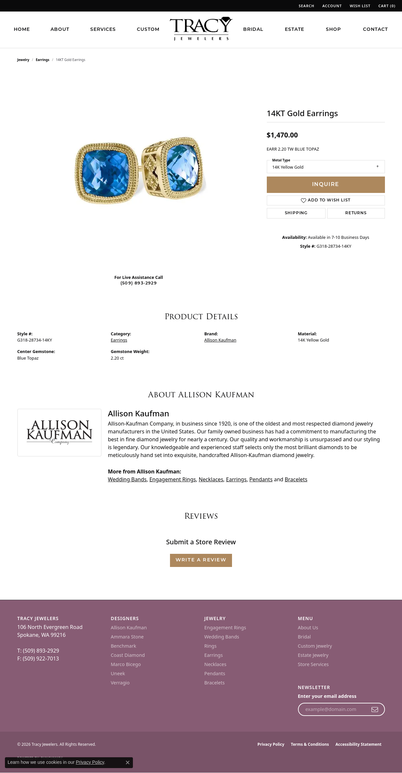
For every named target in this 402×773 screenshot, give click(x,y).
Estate (294, 29)
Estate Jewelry (313, 655)
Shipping (296, 213)
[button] (305, 5)
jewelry (23, 59)
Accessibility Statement (358, 744)
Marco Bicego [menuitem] (126, 664)
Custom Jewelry (315, 646)
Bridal (253, 29)
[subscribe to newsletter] (375, 709)
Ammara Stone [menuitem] (127, 637)
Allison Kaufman (220, 340)
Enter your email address (327, 696)
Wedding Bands (127, 479)
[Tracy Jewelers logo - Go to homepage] (201, 29)
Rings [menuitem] (210, 646)
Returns (356, 213)
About (60, 29)
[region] (138, 170)
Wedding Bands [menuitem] (221, 637)
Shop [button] (333, 29)
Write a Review (201, 560)
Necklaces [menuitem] (215, 664)
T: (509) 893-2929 (38, 650)
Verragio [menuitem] (120, 682)
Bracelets (296, 479)
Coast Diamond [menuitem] (128, 655)
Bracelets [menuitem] (214, 682)
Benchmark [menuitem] (123, 646)
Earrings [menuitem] (213, 655)
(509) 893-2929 (138, 283)
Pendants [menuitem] (214, 673)
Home (22, 29)
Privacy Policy (271, 744)
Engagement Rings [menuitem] (225, 627)
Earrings (42, 59)
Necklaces (211, 479)
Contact (375, 29)
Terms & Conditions (310, 744)
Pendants (261, 479)
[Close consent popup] (128, 762)
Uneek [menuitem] (118, 673)
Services (103, 29)
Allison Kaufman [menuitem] (129, 627)
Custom (148, 29)
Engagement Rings (172, 479)
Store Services (313, 664)
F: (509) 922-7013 (38, 658)
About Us (308, 627)
